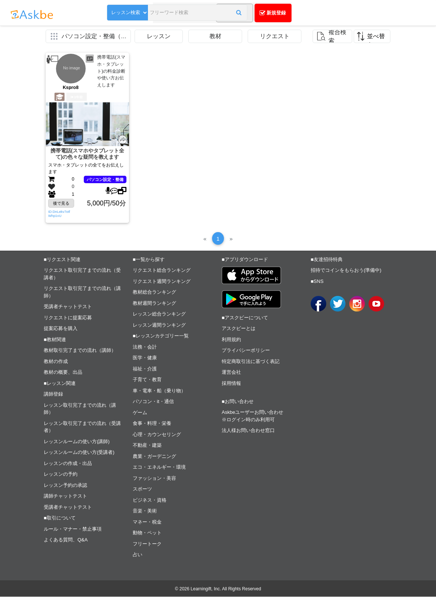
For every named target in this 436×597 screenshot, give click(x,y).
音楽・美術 (145, 511)
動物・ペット (147, 533)
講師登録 (53, 394)
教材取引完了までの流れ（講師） (80, 350)
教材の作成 (56, 362)
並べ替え (376, 38)
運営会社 (231, 372)
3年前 (76, 97)
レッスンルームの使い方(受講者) (79, 452)
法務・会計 (145, 347)
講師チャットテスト (65, 496)
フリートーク (147, 544)
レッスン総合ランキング (159, 314)
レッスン (159, 36)
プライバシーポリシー (246, 350)
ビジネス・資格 (149, 500)
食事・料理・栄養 (152, 423)
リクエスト (275, 36)
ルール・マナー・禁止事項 (73, 529)
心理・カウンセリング (157, 435)
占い (137, 555)
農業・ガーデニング (154, 456)
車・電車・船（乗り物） (159, 391)
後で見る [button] (61, 203)
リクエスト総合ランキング (162, 270)
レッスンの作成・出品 (68, 463)
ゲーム (140, 413)
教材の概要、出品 (63, 372)
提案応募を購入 (60, 329)
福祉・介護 (145, 369)
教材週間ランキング (154, 303)
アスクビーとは (238, 329)
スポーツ (142, 489)
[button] (222, 13)
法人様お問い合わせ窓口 (248, 430)
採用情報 (231, 383)
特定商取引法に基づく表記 (251, 362)
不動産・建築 (147, 445)
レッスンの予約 (60, 474)
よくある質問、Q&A (65, 540)
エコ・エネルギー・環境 (159, 467)
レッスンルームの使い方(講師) (77, 442)
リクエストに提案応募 (68, 318)
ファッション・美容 (154, 478)
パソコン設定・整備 (105, 179)
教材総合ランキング (154, 292)
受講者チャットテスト (68, 307)
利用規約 (231, 340)
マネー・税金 (147, 522)
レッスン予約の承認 (65, 485)
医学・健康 (145, 358)
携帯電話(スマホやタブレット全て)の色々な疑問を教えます (87, 154)
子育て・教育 (147, 380)
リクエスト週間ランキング (162, 281)
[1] (218, 238)
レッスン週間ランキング (159, 325)
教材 (215, 36)
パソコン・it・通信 (153, 402)
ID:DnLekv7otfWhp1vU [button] (59, 214)
